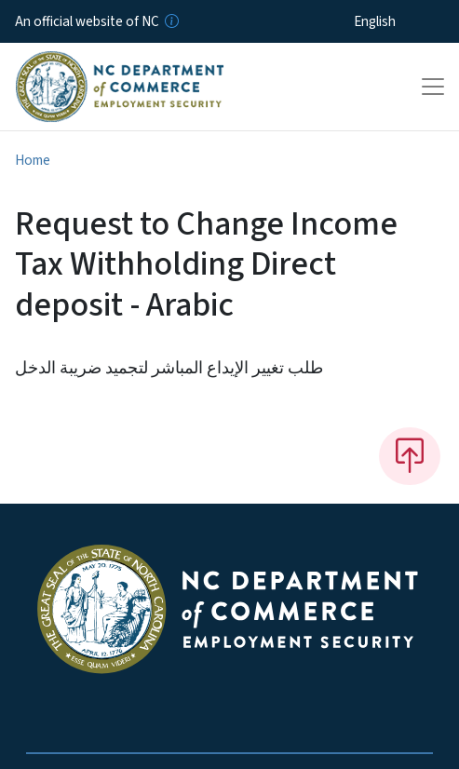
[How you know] (170, 21)
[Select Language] (403, 21)
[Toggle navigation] (433, 86)
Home (32, 160)
